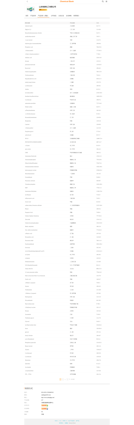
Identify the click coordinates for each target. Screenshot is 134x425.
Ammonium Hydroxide (30, 156)
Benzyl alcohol (28, 346)
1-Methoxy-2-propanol (30, 293)
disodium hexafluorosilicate (31, 96)
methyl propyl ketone (30, 82)
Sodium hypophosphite (30, 71)
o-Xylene (27, 145)
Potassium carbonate (30, 180)
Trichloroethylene (29, 75)
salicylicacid (28, 135)
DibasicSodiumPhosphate (31, 163)
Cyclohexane (28, 99)
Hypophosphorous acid (30, 78)
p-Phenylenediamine (30, 110)
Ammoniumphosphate (30, 159)
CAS (60, 420)
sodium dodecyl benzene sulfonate (33, 205)
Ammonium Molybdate (30, 191)
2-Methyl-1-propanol (30, 282)
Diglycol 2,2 (28, 29)
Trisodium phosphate (30, 184)
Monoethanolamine (29, 173)
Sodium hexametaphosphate (32, 223)
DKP (26, 187)
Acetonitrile (28, 314)
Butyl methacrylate (29, 304)
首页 (27, 15)
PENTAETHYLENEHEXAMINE (33, 142)
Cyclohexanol (28, 353)
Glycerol (27, 321)
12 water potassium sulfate (31, 272)
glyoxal (27, 332)
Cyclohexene (28, 356)
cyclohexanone (28, 85)
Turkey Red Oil (29, 268)
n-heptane (27, 258)
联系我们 (76, 15)
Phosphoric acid (29, 47)
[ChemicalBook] (67, 1)
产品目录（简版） (43, 15)
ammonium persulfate (30, 103)
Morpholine (28, 121)
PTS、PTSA (28, 374)
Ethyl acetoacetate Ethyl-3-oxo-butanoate (35, 275)
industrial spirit (28, 26)
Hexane (27, 311)
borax (26, 328)
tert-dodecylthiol (29, 92)
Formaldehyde (28, 177)
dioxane (27, 61)
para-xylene (28, 149)
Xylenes (27, 349)
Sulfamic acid (28, 57)
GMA (26, 152)
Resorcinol (27, 68)
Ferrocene (27, 247)
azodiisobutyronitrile (30, 36)
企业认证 (61, 15)
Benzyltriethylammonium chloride (33, 33)
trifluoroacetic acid (29, 198)
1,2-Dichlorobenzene (30, 114)
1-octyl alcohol (28, 40)
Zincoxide (27, 219)
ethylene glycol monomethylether (33, 43)
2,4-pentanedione (29, 370)
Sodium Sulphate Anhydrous (32, 216)
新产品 (77, 420)
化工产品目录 (71, 420)
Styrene (27, 286)
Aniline (27, 89)
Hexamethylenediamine (30, 117)
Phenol (26, 209)
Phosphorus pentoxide (30, 342)
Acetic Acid (28, 202)
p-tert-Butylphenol (29, 339)
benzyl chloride (29, 335)
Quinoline (27, 363)
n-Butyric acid (28, 233)
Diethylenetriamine (29, 261)
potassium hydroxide (30, 64)
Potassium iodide (29, 240)
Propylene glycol (29, 131)
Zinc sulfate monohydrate (31, 230)
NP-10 (26, 138)
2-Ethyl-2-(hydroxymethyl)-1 (32, 54)
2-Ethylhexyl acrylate (30, 307)
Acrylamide (28, 367)
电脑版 (66, 423)
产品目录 (33, 15)
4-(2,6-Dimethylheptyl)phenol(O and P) (34, 251)
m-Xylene (27, 254)
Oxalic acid (28, 279)
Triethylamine (28, 289)
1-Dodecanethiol (29, 50)
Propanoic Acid (29, 212)
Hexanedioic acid (29, 237)
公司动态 (53, 15)
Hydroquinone (28, 296)
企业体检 (69, 15)
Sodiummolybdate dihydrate (32, 166)
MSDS (56, 420)
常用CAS (65, 420)
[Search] (103, 1)
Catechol (27, 124)
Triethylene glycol (29, 318)
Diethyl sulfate (28, 107)
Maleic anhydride (29, 226)
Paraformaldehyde (29, 244)
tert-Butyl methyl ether (30, 325)
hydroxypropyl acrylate (30, 170)
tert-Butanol (28, 194)
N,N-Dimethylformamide (31, 265)
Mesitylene (27, 360)
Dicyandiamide (28, 300)
